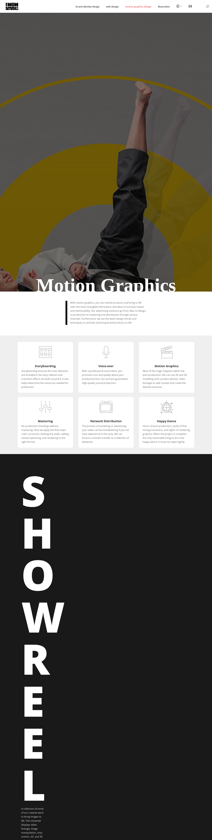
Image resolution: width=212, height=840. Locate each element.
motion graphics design (138, 7)
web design (112, 7)
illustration (164, 7)
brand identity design (88, 7)
